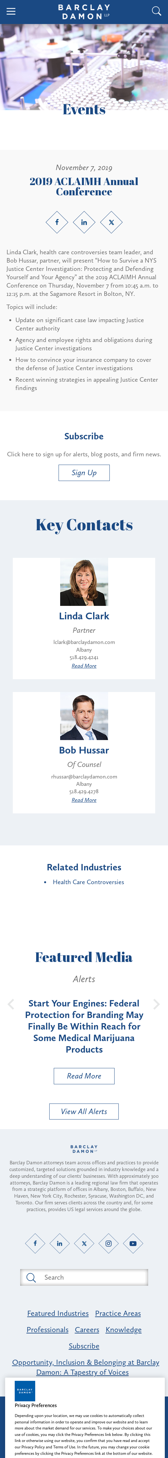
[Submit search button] (30, 1277)
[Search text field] (91, 1277)
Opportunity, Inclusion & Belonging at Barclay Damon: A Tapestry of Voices (85, 1367)
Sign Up (84, 472)
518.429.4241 (84, 657)
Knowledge (124, 1329)
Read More (84, 665)
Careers (87, 1329)
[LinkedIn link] (84, 222)
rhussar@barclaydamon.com (84, 776)
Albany (84, 649)
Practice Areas (118, 1313)
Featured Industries (58, 1313)
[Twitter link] (111, 222)
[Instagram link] (108, 1243)
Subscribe (84, 1345)
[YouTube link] (133, 1243)
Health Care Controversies (88, 882)
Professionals (47, 1329)
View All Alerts (84, 1111)
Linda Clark (84, 616)
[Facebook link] (57, 222)
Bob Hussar (84, 750)
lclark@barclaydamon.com (84, 642)
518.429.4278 (84, 791)
